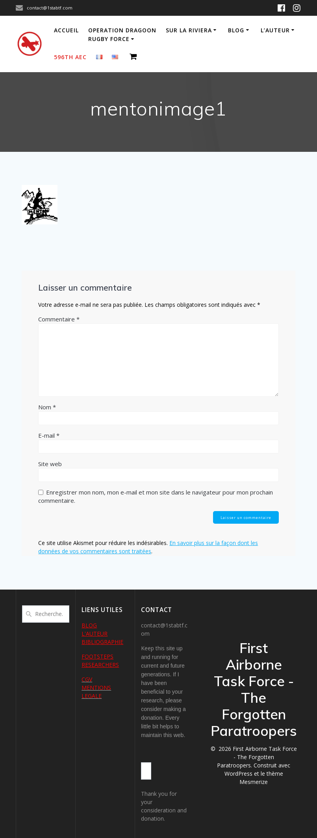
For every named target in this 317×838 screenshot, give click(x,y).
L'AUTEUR (95, 633)
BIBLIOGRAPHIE (102, 642)
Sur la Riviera (189, 30)
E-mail (48, 435)
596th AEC (70, 57)
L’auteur (275, 30)
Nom (47, 407)
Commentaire (59, 319)
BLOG (89, 625)
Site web (50, 464)
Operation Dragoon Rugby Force (122, 34)
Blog (236, 30)
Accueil (66, 30)
